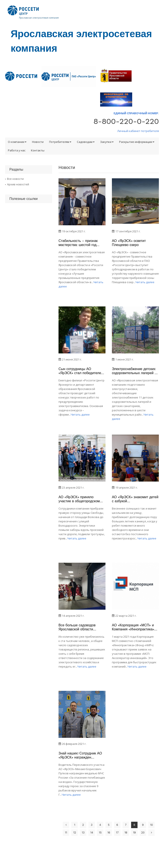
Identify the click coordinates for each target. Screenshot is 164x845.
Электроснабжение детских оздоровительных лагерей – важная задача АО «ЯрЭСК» (134, 371)
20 (143, 832)
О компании (17, 142)
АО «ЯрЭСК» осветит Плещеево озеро (129, 243)
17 (117, 832)
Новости (38, 142)
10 (151, 824)
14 (91, 832)
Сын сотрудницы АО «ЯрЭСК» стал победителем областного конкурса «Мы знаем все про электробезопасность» (81, 371)
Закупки (107, 142)
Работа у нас (16, 150)
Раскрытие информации (136, 142)
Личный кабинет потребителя (138, 131)
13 (83, 832)
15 (100, 832)
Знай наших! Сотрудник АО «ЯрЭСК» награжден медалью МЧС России (80, 755)
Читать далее (144, 282)
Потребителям (60, 142)
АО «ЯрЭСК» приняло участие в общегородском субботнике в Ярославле (79, 499)
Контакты (37, 150)
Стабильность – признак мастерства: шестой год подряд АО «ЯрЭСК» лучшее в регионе (82, 243)
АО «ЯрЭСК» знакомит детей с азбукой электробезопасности (135, 499)
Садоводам (86, 142)
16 (108, 832)
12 (74, 832)
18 (125, 832)
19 (134, 832)
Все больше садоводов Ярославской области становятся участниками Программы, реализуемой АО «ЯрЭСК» (79, 627)
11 (66, 832)
